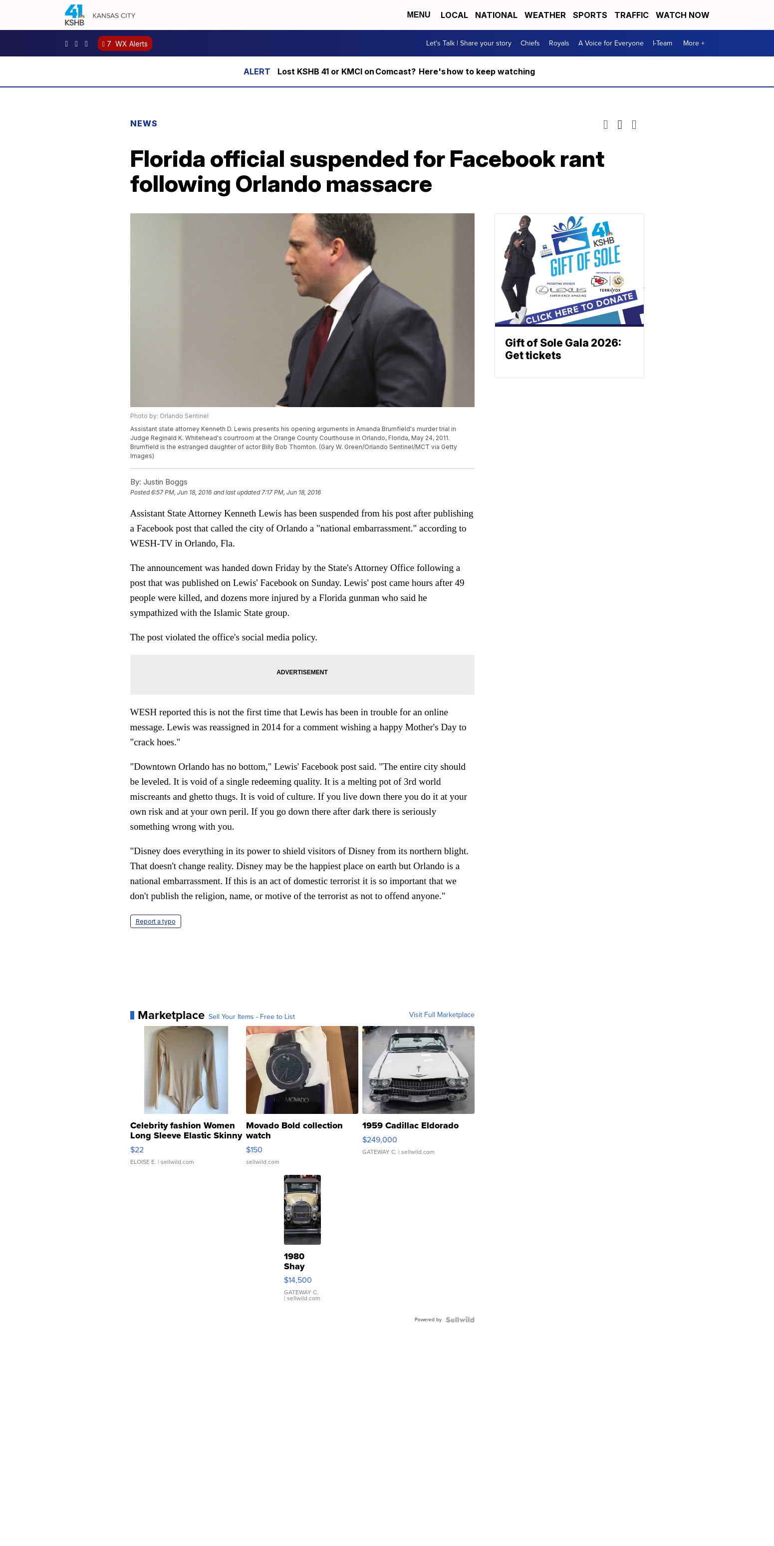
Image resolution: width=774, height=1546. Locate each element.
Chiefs (530, 43)
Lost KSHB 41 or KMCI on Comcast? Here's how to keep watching (406, 71)
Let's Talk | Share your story (469, 43)
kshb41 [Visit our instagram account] (79, 43)
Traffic (631, 15)
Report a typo (156, 921)
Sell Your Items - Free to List (252, 1017)
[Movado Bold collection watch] (302, 1100)
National (496, 15)
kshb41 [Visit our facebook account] (69, 43)
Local (454, 15)
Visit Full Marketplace (442, 1015)
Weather (545, 15)
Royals (559, 43)
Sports (590, 15)
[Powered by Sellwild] (460, 1319)
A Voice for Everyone (611, 43)
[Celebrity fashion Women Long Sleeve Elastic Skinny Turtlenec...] (186, 1100)
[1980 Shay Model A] (302, 1243)
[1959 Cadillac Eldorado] (418, 1100)
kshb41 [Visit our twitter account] (89, 43)
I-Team (662, 43)
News (144, 123)
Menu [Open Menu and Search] (418, 14)
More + (694, 43)
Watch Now (684, 15)
